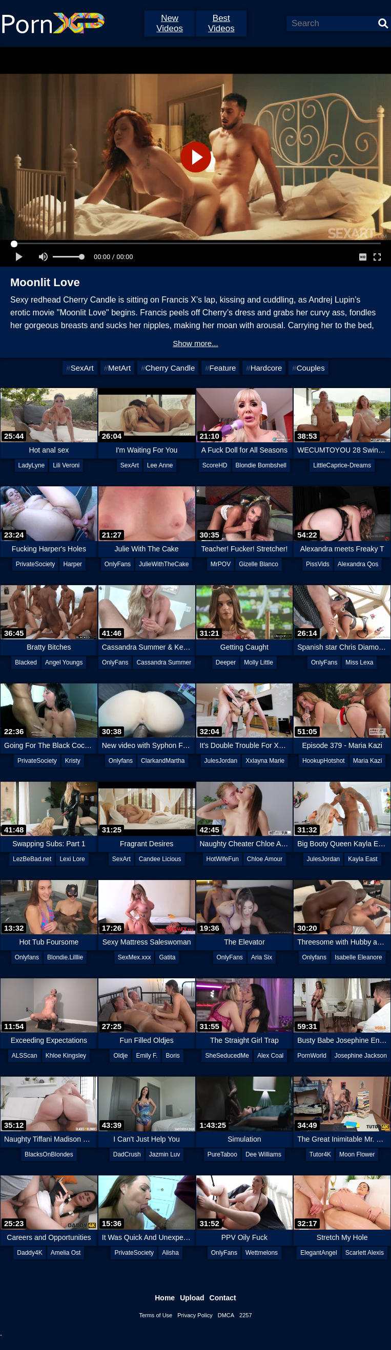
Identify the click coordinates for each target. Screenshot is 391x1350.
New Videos (169, 23)
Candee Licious (160, 859)
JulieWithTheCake (164, 564)
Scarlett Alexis (364, 1252)
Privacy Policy (194, 1315)
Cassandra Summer (163, 662)
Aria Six (261, 957)
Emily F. (146, 1055)
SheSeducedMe (227, 1055)
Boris (172, 1055)
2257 (245, 1315)
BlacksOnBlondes (49, 1154)
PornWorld (311, 1055)
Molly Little (258, 662)
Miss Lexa (359, 662)
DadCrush (127, 1154)
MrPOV (221, 564)
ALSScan (24, 1055)
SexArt (82, 367)
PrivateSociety (35, 564)
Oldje (120, 1055)
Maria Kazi (367, 760)
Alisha (170, 1252)
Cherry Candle (170, 367)
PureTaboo (222, 1154)
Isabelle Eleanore (358, 957)
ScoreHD (215, 465)
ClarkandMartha (162, 760)
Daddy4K (29, 1252)
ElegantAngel (318, 1252)
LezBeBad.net (32, 859)
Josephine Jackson (361, 1055)
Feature (223, 367)
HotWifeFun (223, 859)
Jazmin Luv (164, 1154)
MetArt (119, 367)
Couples (311, 367)
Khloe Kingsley (66, 1055)
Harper (72, 564)
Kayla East (362, 859)
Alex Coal (270, 1055)
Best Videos (221, 23)
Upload (192, 1298)
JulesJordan (221, 760)
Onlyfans (121, 760)
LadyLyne (31, 465)
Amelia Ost (66, 1252)
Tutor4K (320, 1154)
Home (165, 1298)
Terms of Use (155, 1315)
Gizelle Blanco (258, 564)
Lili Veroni (66, 465)
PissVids (318, 564)
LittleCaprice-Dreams (342, 465)
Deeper (226, 662)
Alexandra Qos (358, 564)
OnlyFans (118, 564)
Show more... (195, 343)
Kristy (72, 760)
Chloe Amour (264, 859)
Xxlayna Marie (264, 760)
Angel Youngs (64, 662)
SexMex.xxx (134, 957)
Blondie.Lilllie (65, 957)
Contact (223, 1298)
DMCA (226, 1315)
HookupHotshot (323, 760)
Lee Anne (160, 465)
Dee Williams (263, 1154)
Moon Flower (357, 1154)
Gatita (167, 957)
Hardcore (266, 367)
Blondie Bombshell (261, 465)
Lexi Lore (72, 859)
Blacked (26, 662)
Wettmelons (261, 1252)
